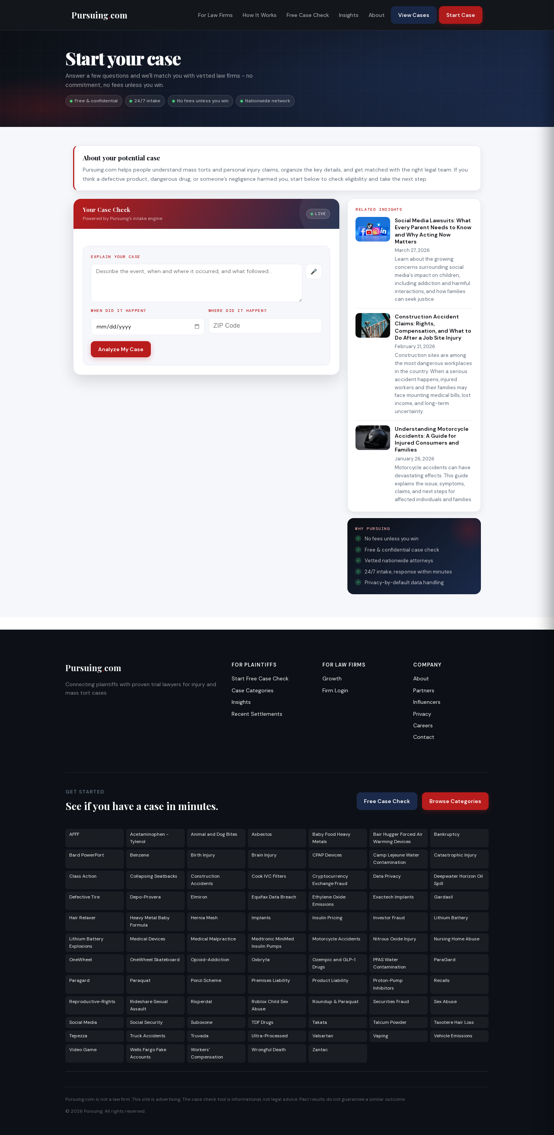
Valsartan (322, 1036)
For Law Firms (215, 15)
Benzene (139, 855)
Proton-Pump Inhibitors (388, 984)
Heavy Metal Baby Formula (150, 921)
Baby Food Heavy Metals (331, 838)
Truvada (200, 1036)
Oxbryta (261, 960)
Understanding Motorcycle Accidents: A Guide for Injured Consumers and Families (432, 439)
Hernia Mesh (204, 918)
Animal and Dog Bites (214, 834)
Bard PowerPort (86, 855)
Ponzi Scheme (206, 980)
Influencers (427, 701)
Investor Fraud (389, 918)
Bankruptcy (447, 834)
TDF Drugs (263, 1022)
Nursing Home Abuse (456, 939)
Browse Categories (455, 801)
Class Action (83, 876)
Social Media (83, 1022)
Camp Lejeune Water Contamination (396, 858)
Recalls (442, 980)
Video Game (83, 1050)
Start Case (460, 15)
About (377, 15)
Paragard (79, 980)
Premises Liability (271, 980)
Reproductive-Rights (92, 1001)
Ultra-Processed (270, 1036)
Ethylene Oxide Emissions (328, 900)
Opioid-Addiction (210, 960)
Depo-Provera (145, 897)
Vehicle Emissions (453, 1036)
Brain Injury (264, 855)
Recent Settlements (257, 713)
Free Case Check (308, 15)
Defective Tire (84, 897)
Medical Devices (147, 939)
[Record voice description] (313, 271)
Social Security (146, 1022)
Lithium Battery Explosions (86, 942)
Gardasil (443, 897)
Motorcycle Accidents (336, 939)
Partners (423, 690)
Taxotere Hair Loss (454, 1022)
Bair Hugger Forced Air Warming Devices (398, 838)
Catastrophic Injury (455, 855)
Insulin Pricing (327, 918)
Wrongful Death (269, 1050)
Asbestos (262, 834)
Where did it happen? (238, 310)
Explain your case (115, 256)
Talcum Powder (390, 1022)
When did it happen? (118, 310)
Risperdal (201, 1001)
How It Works (260, 15)
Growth (332, 678)
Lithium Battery (451, 918)
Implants (261, 918)
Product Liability (330, 980)
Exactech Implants (393, 897)
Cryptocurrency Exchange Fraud (330, 880)
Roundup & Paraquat (335, 1001)
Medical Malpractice (213, 939)
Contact (423, 736)
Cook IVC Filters (269, 876)
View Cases (413, 15)
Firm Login (335, 690)
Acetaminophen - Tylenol (149, 838)
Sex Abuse (445, 1001)
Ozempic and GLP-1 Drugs (333, 963)
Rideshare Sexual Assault (149, 1005)
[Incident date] (148, 326)
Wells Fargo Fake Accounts (148, 1053)
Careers (423, 725)
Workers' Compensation (207, 1053)
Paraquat (140, 980)
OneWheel (80, 960)
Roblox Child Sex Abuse (270, 1005)
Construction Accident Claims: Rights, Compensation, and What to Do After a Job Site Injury (433, 327)
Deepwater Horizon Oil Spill (458, 880)
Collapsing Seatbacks (153, 876)
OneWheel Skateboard (155, 960)
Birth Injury (203, 855)
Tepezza (78, 1036)
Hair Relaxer (82, 918)
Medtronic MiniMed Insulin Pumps (273, 942)
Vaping (380, 1036)
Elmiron (199, 897)
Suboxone (201, 1022)
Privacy (422, 713)
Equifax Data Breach (274, 897)
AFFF (74, 834)
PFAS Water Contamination (389, 963)
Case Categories (253, 690)
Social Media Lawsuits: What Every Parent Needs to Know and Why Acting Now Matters (433, 231)
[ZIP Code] (265, 325)
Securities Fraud (391, 1001)
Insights (349, 15)
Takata (319, 1022)
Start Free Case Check (260, 678)
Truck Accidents (147, 1036)
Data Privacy (387, 876)
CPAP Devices (327, 855)
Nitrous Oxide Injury (394, 939)
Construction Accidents (205, 880)
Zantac (320, 1050)
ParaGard (445, 960)
